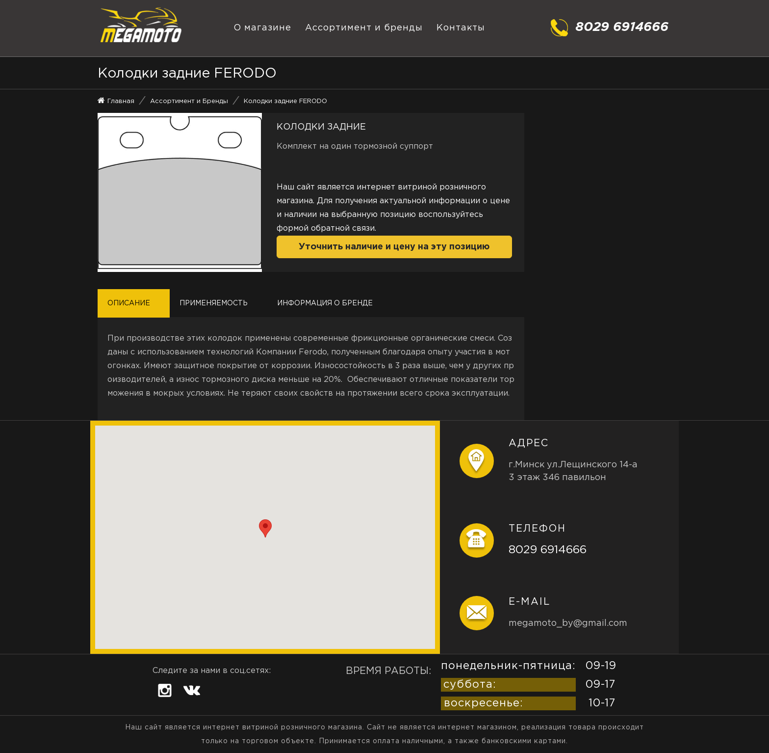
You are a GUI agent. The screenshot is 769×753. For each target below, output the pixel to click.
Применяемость (213, 303)
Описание (128, 303)
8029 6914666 (548, 550)
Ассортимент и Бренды (189, 101)
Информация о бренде (325, 303)
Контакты (460, 28)
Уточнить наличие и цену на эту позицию (394, 247)
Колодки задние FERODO (285, 101)
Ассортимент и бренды (364, 28)
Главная (120, 101)
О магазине (262, 28)
